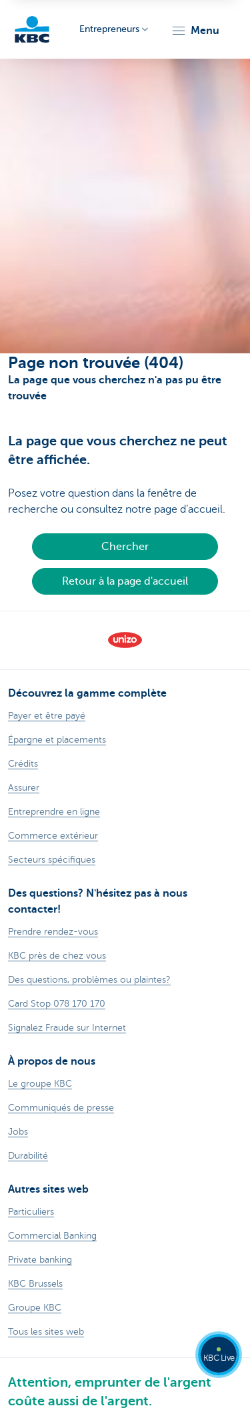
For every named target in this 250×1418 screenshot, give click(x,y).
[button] (195, 30)
